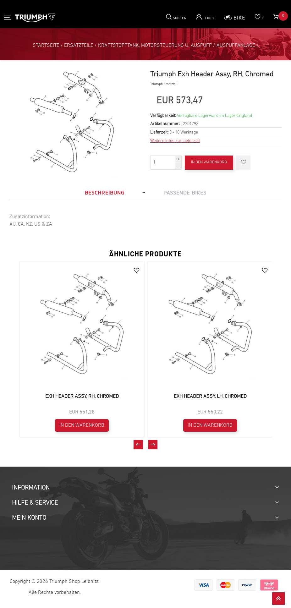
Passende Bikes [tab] (184, 192)
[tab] (145, 488)
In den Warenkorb (209, 162)
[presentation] (138, 444)
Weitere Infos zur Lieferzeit (175, 141)
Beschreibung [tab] (104, 192)
